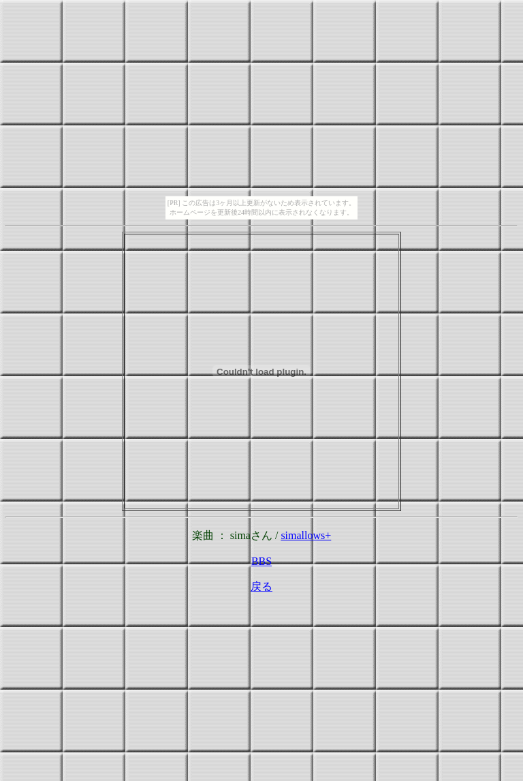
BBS (261, 561)
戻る (261, 586)
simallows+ (306, 535)
